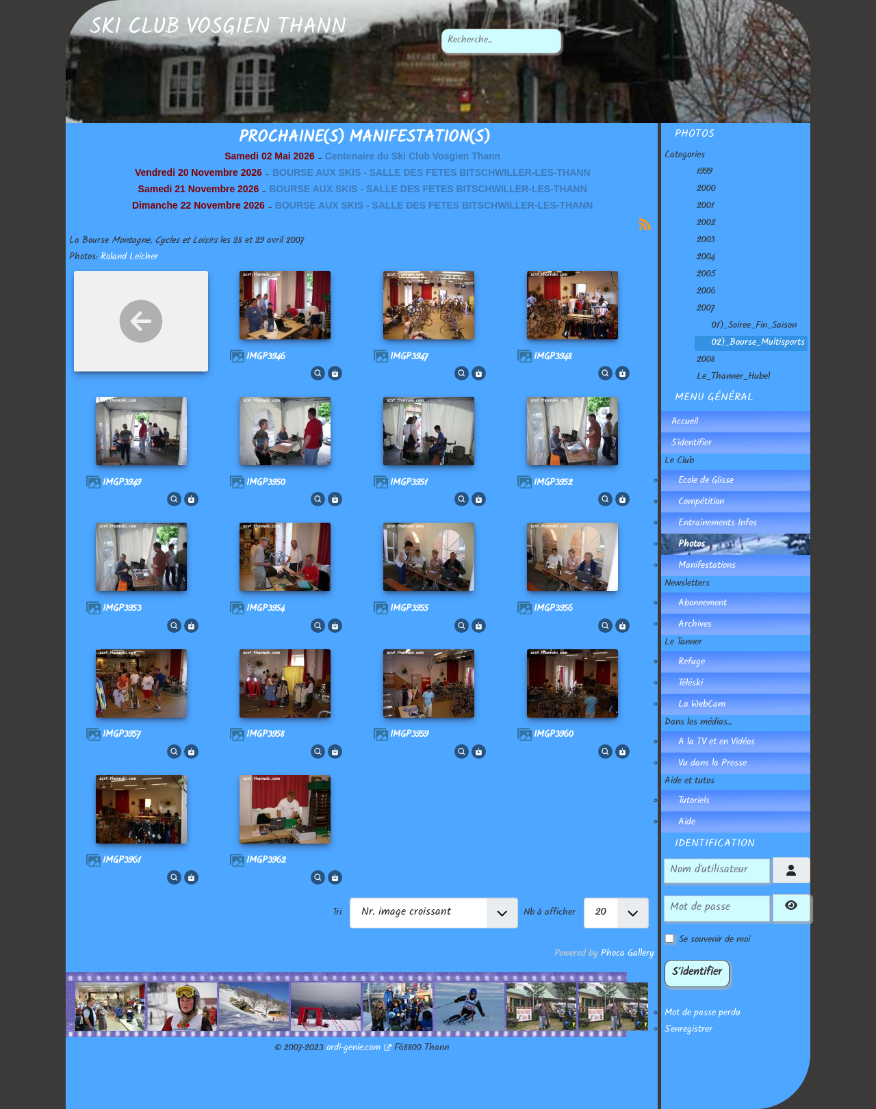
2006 (698, 292)
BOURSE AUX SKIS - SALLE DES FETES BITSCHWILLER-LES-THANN (431, 172)
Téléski (690, 684)
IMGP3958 (265, 735)
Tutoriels (694, 802)
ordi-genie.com (358, 1049)
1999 (696, 172)
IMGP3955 (409, 609)
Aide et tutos (689, 782)
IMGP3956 (553, 609)
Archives (695, 625)
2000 (698, 189)
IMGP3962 (266, 861)
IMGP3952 (553, 484)
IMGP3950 (265, 484)
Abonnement (702, 604)
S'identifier (691, 444)
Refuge (691, 663)
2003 (697, 240)
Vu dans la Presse (712, 764)
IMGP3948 (553, 358)
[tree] (737, 275)
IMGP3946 (265, 358)
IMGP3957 (121, 735)
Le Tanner (683, 643)
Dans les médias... (698, 723)
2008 (697, 360)
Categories (685, 156)
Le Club (679, 462)
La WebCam (701, 705)
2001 (697, 206)
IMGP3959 (409, 735)
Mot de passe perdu (702, 1014)
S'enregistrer (688, 1030)
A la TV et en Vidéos (716, 743)
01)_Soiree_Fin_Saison (746, 326)
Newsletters (687, 584)
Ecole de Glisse (706, 481)
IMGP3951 (409, 484)
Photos (691, 545)
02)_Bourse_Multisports (750, 343)
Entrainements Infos (717, 524)
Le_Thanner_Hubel (725, 377)
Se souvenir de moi (714, 941)
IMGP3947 (409, 358)
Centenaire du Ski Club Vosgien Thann (412, 156)
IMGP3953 (122, 609)
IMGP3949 (122, 484)
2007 (697, 309)
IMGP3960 (554, 735)
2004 (697, 257)
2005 (698, 275)
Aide (686, 823)
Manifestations (707, 566)
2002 (698, 223)
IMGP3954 (265, 609)
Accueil (684, 423)
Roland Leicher (129, 258)
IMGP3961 (122, 861)
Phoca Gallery (627, 954)
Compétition (701, 503)
